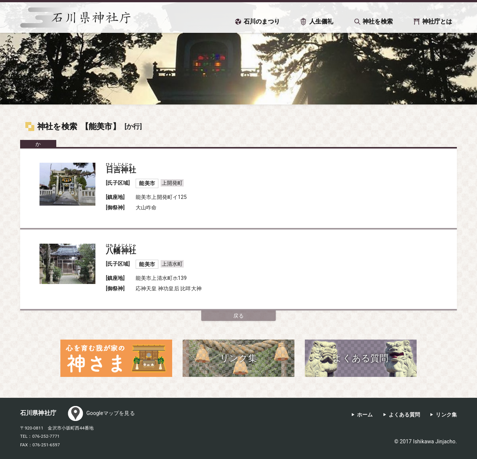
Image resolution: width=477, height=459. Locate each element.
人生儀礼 (321, 21)
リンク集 (446, 415)
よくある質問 (404, 415)
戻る (238, 316)
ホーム (365, 415)
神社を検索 (378, 21)
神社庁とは (437, 21)
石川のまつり (262, 21)
